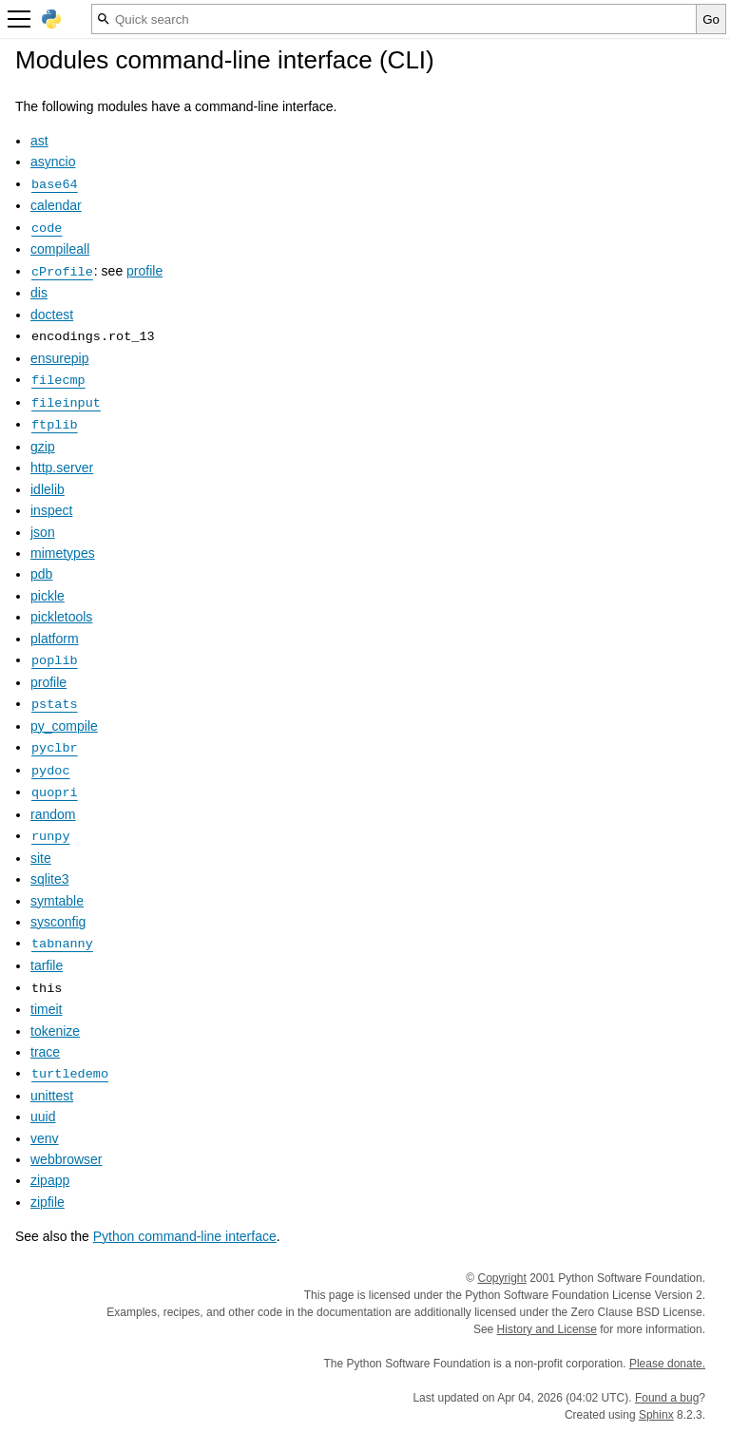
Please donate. (667, 1363)
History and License (547, 1329)
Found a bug (667, 1397)
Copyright (502, 1278)
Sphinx (656, 1415)
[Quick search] (394, 19)
